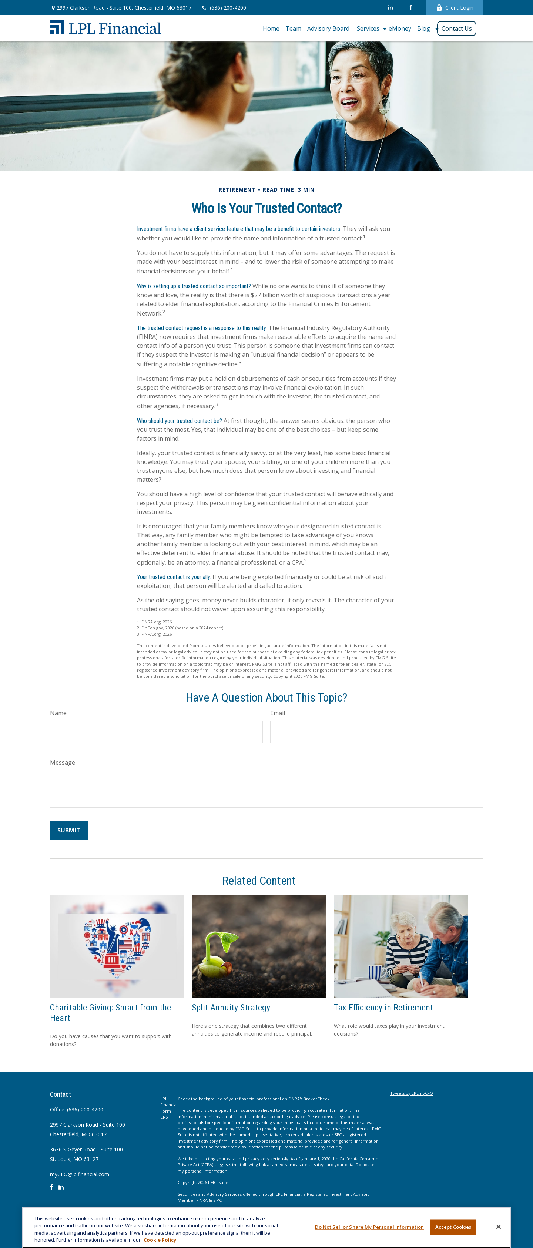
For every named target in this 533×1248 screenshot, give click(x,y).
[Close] (498, 1226)
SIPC (217, 1200)
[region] (266, 1227)
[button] (271, 28)
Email (277, 713)
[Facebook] (410, 7)
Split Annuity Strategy (231, 1007)
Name (58, 713)
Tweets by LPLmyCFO (411, 1093)
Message (62, 762)
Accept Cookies (453, 1227)
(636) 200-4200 (223, 7)
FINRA (202, 1200)
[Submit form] (69, 830)
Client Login (454, 7)
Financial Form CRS (169, 1111)
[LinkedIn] (390, 7)
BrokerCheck (316, 1098)
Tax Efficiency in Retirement (383, 1007)
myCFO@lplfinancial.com (79, 1174)
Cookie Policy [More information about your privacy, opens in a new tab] (160, 1240)
